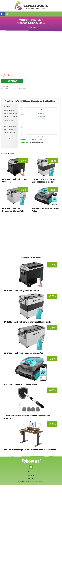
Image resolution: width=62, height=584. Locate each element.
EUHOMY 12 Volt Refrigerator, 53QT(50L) (21, 290)
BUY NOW (12, 81)
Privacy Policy (31, 478)
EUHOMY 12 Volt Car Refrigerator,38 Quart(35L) (24, 353)
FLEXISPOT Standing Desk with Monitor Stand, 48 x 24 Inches (30, 450)
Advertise (31, 472)
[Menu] (59, 14)
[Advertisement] (25, 57)
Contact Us (31, 475)
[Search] (7, 14)
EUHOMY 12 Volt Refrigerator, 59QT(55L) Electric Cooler (27, 322)
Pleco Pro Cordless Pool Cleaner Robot (20, 384)
